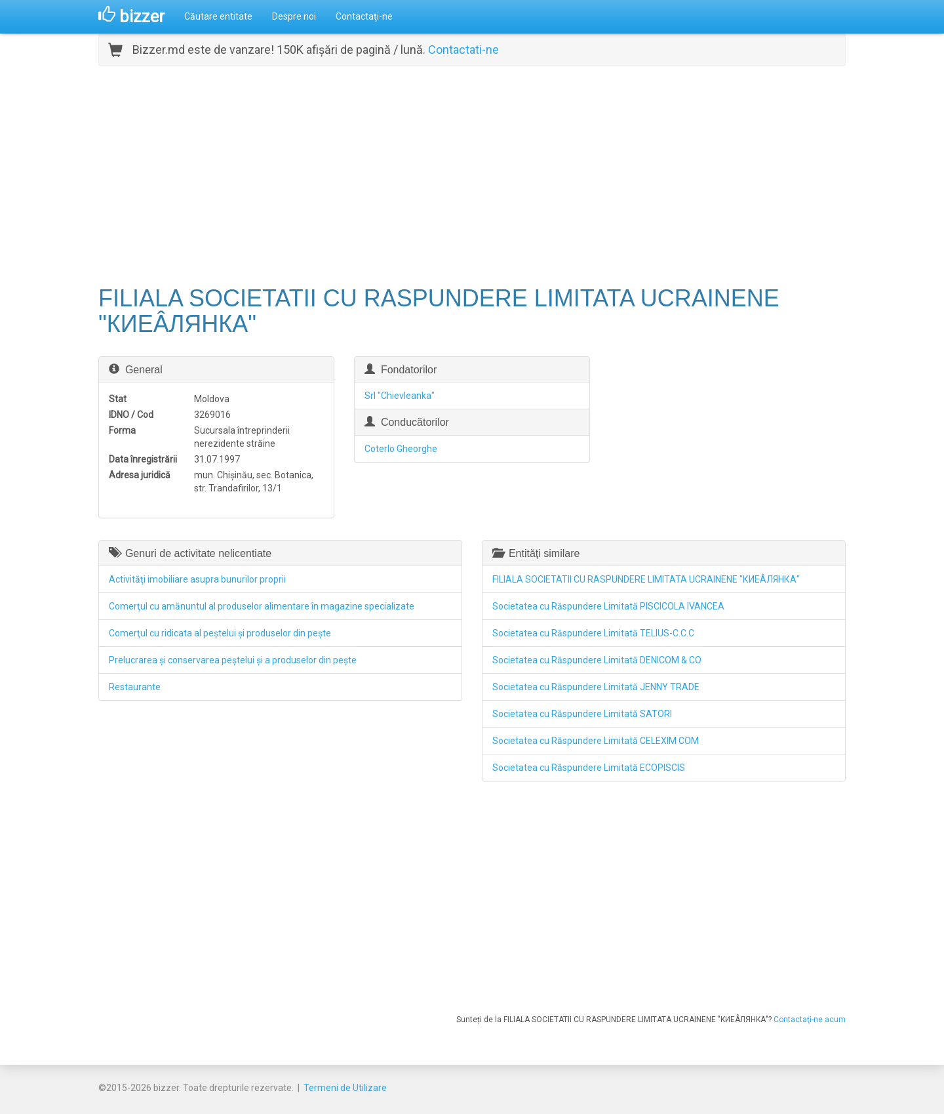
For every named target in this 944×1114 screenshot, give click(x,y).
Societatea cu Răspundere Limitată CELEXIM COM (595, 740)
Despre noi (294, 16)
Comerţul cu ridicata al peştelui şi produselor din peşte (220, 633)
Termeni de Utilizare (345, 1088)
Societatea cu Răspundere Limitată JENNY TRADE (595, 687)
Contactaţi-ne (364, 16)
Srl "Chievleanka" (399, 395)
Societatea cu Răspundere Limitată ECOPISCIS (588, 767)
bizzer (131, 16)
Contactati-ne (463, 49)
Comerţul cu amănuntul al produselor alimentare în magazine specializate (261, 606)
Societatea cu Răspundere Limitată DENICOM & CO (596, 660)
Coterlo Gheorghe (400, 449)
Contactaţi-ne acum (810, 1019)
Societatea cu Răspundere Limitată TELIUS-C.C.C (593, 633)
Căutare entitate (218, 16)
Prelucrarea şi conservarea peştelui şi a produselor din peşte (233, 660)
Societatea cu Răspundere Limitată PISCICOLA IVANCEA (608, 606)
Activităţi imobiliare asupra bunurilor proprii (197, 579)
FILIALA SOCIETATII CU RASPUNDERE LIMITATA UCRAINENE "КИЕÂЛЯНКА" (646, 579)
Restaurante (135, 687)
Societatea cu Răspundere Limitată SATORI (582, 714)
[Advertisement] (472, 174)
